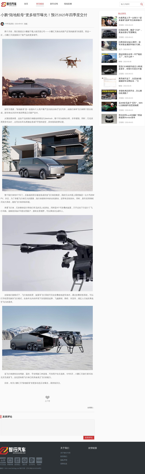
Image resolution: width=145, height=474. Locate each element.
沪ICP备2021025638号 (34, 468)
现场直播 (68, 4)
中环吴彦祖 (7, 24)
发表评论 (89, 438)
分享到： (90, 408)
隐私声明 (63, 460)
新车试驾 (54, 4)
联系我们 (63, 456)
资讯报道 (40, 4)
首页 (26, 4)
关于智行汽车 (65, 453)
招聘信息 (63, 464)
